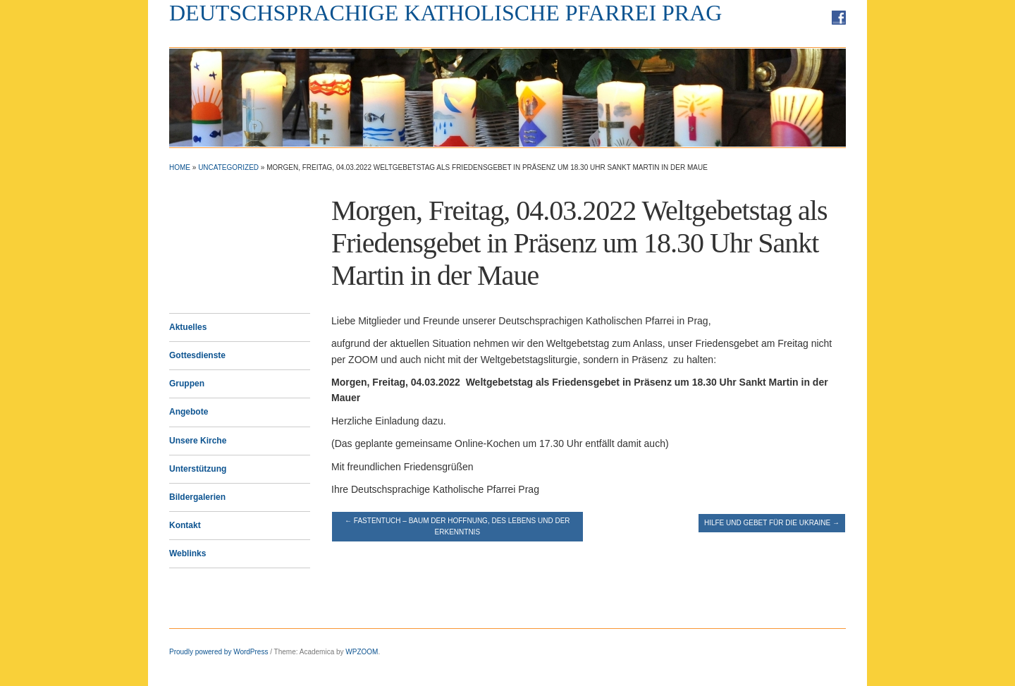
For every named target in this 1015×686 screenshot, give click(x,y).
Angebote (188, 412)
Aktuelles (188, 327)
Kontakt (185, 525)
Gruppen (186, 383)
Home (179, 167)
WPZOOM (361, 652)
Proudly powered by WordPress (218, 652)
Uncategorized (228, 167)
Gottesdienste (197, 355)
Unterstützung (197, 469)
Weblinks (187, 553)
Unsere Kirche (197, 441)
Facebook (839, 18)
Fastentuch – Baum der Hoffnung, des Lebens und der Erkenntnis (457, 526)
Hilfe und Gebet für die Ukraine (771, 523)
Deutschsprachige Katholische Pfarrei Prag (445, 12)
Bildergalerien (197, 497)
